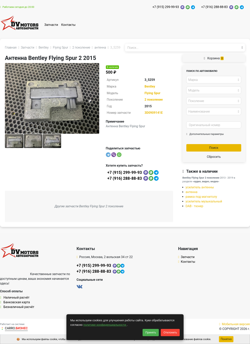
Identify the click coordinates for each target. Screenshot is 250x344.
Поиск (213, 148)
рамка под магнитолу (201, 197)
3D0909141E (154, 113)
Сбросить (214, 157)
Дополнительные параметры (205, 134)
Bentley (150, 86)
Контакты (68, 25)
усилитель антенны (200, 187)
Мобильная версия (234, 324)
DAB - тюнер (194, 206)
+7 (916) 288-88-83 (214, 7)
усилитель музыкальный (204, 201)
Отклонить (170, 332)
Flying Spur (152, 93)
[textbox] (213, 79)
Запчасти (51, 25)
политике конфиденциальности (105, 324)
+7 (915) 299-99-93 (165, 7)
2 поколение (154, 99)
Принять (150, 332)
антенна (191, 192)
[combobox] (214, 79)
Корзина (214, 58)
